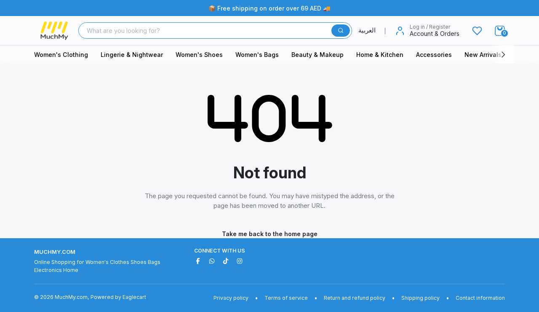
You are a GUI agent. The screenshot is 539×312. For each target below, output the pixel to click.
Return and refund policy (354, 298)
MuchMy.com (54, 251)
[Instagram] (239, 261)
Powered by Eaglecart (118, 297)
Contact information (480, 298)
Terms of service (286, 298)
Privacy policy (230, 298)
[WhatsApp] (212, 261)
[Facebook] (198, 261)
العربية (372, 30)
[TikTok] (225, 261)
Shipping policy (420, 298)
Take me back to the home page (270, 233)
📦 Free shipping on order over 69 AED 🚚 (269, 8)
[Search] (205, 30)
